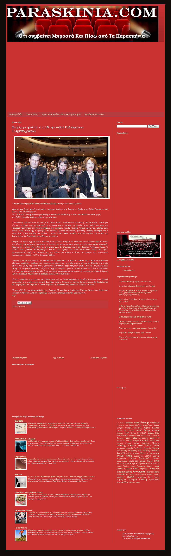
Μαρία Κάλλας (144, 446)
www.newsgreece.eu (23, 510)
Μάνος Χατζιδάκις (142, 443)
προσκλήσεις (154, 480)
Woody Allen (123, 425)
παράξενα (121, 479)
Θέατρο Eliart (153, 433)
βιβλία (148, 456)
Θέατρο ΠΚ (154, 438)
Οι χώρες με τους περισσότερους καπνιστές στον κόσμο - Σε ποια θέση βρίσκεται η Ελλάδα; (61, 477)
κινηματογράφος (124, 472)
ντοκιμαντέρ (141, 477)
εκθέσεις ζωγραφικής (139, 458)
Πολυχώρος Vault (134, 451)
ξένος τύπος (153, 477)
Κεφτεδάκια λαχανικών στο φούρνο (40, 494)
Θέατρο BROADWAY (138, 433)
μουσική (130, 477)
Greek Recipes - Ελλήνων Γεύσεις (29, 492)
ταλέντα (132, 482)
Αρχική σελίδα (15, 114)
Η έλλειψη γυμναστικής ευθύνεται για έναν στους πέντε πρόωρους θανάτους (55, 530)
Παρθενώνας (122, 451)
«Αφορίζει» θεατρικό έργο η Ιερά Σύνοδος (135, 333)
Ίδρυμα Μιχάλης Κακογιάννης (141, 425)
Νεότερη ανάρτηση (19, 358)
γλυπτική (155, 456)
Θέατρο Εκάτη (134, 435)
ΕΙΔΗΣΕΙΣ (19, 421)
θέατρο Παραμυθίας (138, 466)
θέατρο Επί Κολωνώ (151, 464)
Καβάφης (120, 443)
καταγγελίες (153, 468)
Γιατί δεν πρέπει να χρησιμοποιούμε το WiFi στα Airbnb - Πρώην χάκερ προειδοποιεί (58, 441)
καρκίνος (143, 469)
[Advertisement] (62, 62)
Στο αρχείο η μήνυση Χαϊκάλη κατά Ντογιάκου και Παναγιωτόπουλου (52, 512)
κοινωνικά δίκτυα (152, 472)
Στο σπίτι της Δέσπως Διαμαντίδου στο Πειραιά (137, 286)
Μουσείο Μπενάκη (151, 448)
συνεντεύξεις (122, 482)
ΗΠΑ (127, 433)
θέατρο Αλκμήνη (123, 464)
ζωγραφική (134, 461)
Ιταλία (151, 441)
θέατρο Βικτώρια (136, 464)
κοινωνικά (139, 471)
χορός (137, 482)
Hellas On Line (21, 528)
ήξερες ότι (144, 453)
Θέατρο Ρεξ (121, 440)
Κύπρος (128, 443)
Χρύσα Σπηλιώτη (132, 453)
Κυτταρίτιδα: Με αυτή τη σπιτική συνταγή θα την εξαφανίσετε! (50, 459)
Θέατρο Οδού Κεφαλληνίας (137, 438)
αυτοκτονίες (138, 456)
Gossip (144, 422)
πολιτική (143, 479)
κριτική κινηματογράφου (137, 474)
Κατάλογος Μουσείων (94, 114)
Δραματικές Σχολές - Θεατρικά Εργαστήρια (61, 114)
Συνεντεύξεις (32, 114)
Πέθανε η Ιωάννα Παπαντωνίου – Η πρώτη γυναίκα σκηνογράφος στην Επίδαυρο (139, 322)
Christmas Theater (132, 423)
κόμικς (149, 474)
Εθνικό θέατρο (143, 430)
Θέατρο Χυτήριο (132, 441)
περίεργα (132, 479)
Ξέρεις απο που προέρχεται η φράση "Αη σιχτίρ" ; (138, 328)
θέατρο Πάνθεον (123, 466)
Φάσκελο (18, 475)
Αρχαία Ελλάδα (151, 428)
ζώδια (142, 461)
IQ (117, 425)
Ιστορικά (144, 440)
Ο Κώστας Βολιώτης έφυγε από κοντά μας (135, 281)
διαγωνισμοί (121, 458)
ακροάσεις (154, 453)
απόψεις (120, 456)
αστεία (129, 456)
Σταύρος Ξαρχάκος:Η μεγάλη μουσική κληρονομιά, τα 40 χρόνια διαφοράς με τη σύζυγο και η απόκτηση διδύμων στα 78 (138, 293)
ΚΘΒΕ (156, 441)
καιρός (136, 468)
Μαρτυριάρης (20, 457)
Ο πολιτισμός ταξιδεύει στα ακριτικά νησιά (135, 317)
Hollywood (154, 422)
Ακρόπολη (138, 428)
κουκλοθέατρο (122, 474)
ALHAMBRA (120, 423)
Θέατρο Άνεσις (122, 435)
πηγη (14, 295)
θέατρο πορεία (153, 466)
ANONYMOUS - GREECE (25, 439)
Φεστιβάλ (22, 306)
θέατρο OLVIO (153, 461)
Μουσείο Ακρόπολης (134, 448)
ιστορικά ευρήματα (124, 469)
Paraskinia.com (128, 270)
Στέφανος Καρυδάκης (150, 451)
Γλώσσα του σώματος (125, 430)
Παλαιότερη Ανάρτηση (98, 358)
